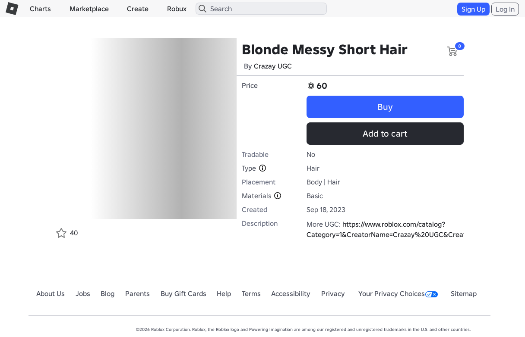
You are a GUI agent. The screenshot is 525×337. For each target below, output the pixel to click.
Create (138, 8)
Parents (137, 293)
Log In (505, 9)
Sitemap (464, 293)
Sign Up (473, 9)
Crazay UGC (273, 66)
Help (224, 293)
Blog (107, 293)
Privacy (333, 293)
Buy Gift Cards (183, 293)
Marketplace (89, 8)
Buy (385, 106)
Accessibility (290, 293)
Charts (40, 8)
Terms (251, 293)
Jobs (83, 293)
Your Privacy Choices (398, 293)
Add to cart (385, 133)
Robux (177, 8)
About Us (50, 293)
